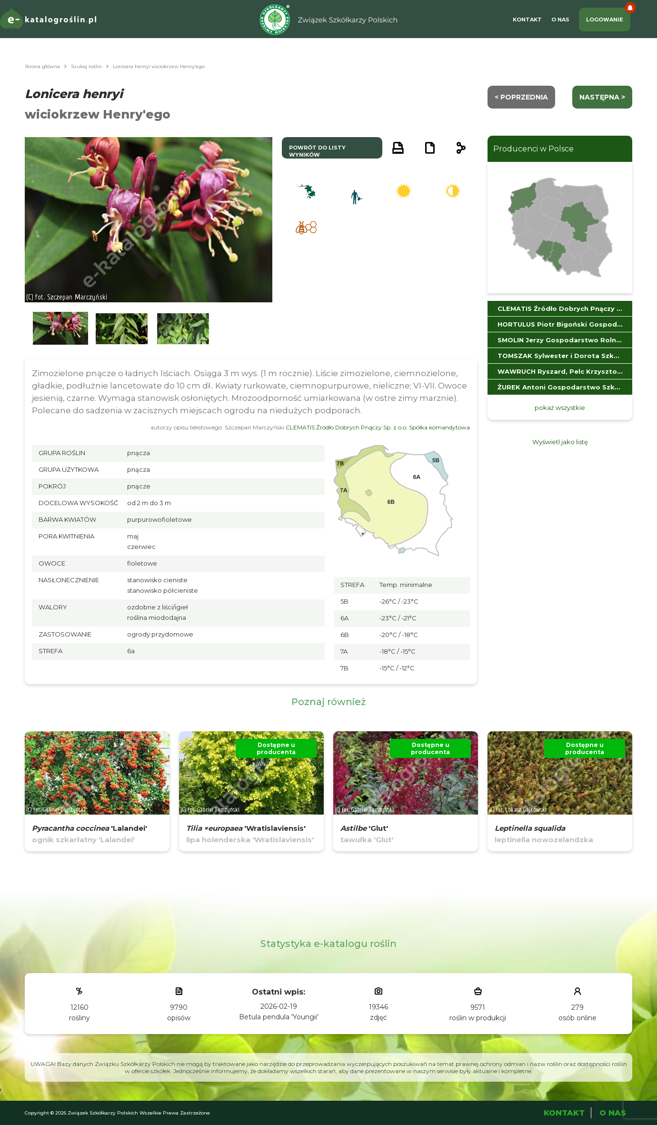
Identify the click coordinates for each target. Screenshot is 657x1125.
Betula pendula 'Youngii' (279, 1017)
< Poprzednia (521, 97)
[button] (60, 329)
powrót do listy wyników (317, 151)
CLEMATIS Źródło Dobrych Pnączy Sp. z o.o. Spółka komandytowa (378, 427)
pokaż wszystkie (560, 407)
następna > (602, 97)
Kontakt (527, 19)
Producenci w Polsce (533, 148)
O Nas (560, 19)
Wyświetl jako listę (560, 442)
